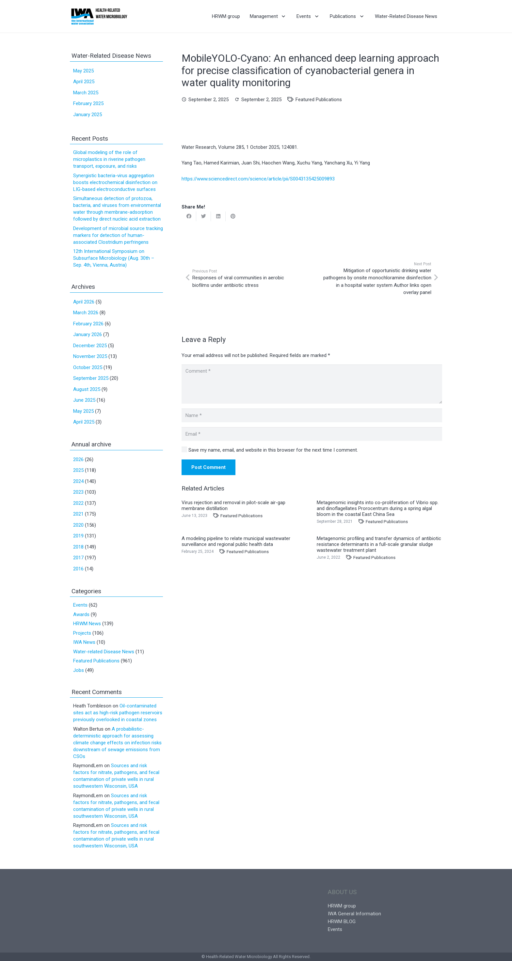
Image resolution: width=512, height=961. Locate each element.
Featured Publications (319, 99)
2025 (78, 470)
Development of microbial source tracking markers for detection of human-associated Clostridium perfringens (118, 235)
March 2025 (85, 93)
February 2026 (88, 324)
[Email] (312, 434)
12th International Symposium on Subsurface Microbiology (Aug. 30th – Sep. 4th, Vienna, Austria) (113, 258)
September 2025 (90, 378)
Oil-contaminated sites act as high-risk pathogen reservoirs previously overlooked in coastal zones (117, 712)
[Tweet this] (203, 216)
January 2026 (87, 334)
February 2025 (88, 103)
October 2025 (87, 367)
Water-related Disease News (103, 652)
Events (80, 605)
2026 (78, 459)
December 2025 (90, 346)
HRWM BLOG (342, 921)
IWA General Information (354, 914)
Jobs (78, 670)
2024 (78, 481)
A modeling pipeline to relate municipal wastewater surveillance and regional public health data (236, 541)
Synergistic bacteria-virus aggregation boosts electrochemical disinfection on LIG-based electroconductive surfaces (115, 182)
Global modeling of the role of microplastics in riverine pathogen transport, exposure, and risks (109, 159)
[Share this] (189, 216)
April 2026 (83, 302)
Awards (81, 614)
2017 (78, 558)
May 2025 (83, 71)
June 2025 (84, 400)
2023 (78, 492)
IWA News (84, 642)
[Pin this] (233, 216)
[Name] (312, 415)
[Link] (99, 16)
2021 (78, 514)
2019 (78, 536)
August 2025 (86, 389)
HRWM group (342, 906)
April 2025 (83, 82)
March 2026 (85, 313)
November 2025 (90, 356)
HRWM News (87, 624)
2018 (78, 547)
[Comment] (312, 384)
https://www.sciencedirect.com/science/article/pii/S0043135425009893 (258, 179)
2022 (78, 503)
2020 (78, 525)
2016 (78, 569)
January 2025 (87, 114)
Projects (82, 633)
